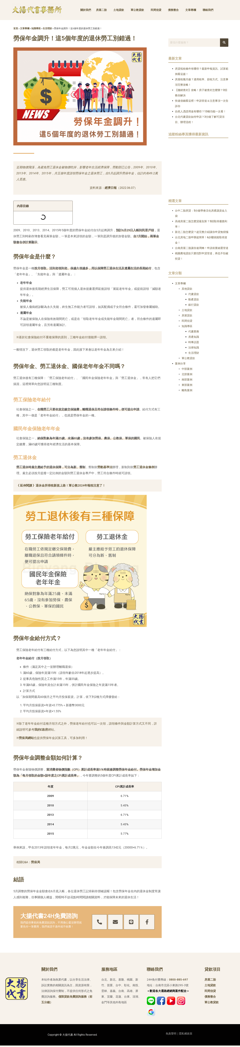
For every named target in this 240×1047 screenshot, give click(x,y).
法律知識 (193, 347)
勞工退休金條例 (143, 467)
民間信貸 (156, 10)
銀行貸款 (193, 304)
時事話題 (193, 342)
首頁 (15, 28)
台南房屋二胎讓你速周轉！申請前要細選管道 (201, 248)
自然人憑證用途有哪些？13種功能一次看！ (200, 111)
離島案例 (187, 390)
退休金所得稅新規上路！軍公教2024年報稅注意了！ (70, 485)
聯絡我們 (208, 10)
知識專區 (36, 28)
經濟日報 (111, 187)
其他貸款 (187, 288)
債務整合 (173, 10)
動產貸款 (193, 299)
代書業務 (193, 331)
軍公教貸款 (137, 10)
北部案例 (187, 374)
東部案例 (187, 385)
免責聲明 (171, 1033)
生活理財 (47, 28)
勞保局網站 (26, 738)
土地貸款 (118, 10)
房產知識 (193, 336)
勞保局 (35, 862)
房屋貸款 (187, 315)
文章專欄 (190, 10)
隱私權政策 (185, 1033)
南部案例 (187, 379)
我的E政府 (41, 729)
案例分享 (180, 363)
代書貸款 (193, 294)
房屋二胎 (101, 10)
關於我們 (85, 10)
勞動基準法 (104, 467)
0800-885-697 (178, 979)
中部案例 (187, 368)
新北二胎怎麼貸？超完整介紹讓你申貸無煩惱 (201, 232)
